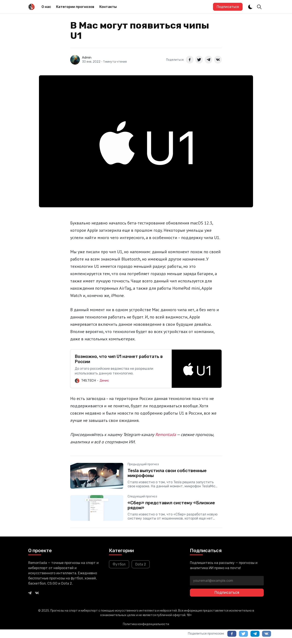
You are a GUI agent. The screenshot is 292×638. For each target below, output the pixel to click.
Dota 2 (140, 564)
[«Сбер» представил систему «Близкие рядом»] (146, 508)
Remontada (165, 434)
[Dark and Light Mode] (250, 7)
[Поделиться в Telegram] (208, 60)
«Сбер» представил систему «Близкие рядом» (171, 505)
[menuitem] (46, 6)
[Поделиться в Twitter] (199, 60)
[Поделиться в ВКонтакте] (218, 60)
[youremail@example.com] (227, 580)
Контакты (108, 7)
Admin (86, 57)
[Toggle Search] (259, 7)
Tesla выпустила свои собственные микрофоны (167, 473)
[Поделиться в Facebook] (190, 60)
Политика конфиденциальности (146, 624)
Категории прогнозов (75, 7)
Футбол (119, 564)
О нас (46, 7)
